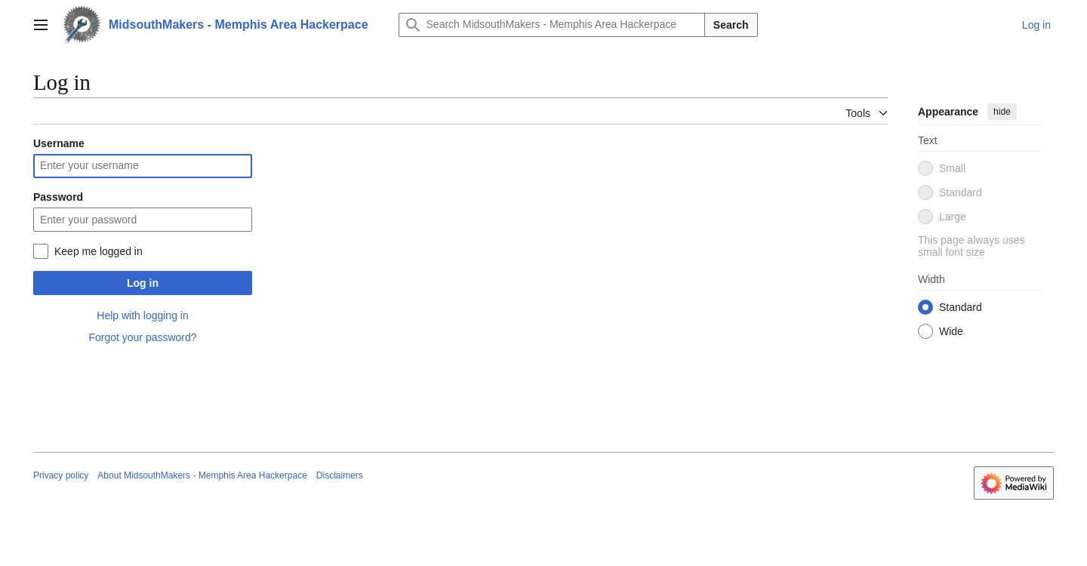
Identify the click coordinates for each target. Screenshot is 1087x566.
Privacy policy (60, 475)
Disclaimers (339, 475)
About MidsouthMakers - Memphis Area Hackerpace (201, 475)
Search (731, 25)
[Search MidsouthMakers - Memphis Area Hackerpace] (552, 25)
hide (1002, 111)
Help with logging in (142, 315)
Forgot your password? (142, 337)
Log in (143, 283)
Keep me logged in (98, 251)
